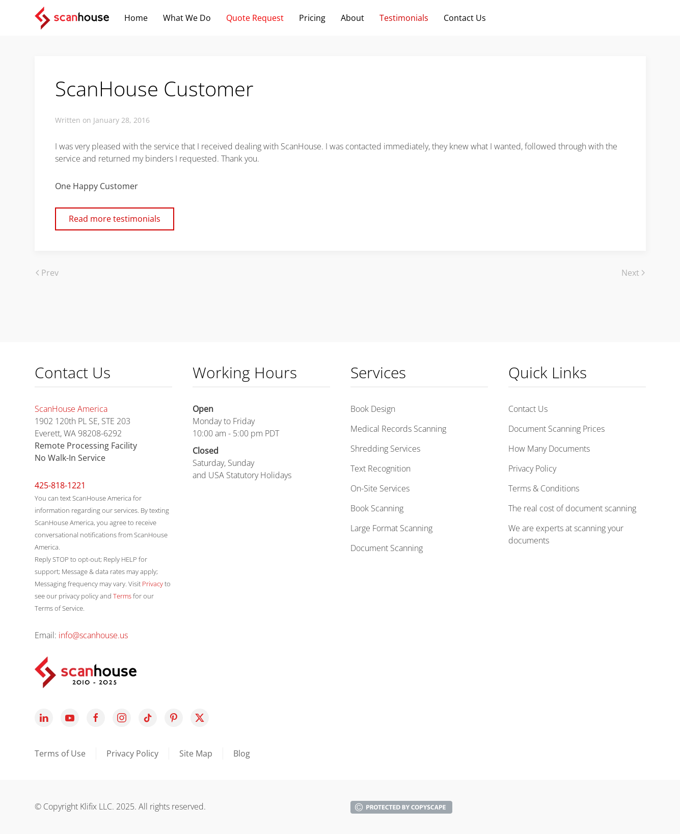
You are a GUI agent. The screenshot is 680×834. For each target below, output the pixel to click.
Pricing (312, 17)
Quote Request (255, 17)
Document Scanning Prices (556, 428)
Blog (241, 753)
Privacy (152, 583)
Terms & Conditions (543, 488)
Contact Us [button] (465, 17)
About (352, 17)
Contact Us (528, 408)
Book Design (372, 408)
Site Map (195, 753)
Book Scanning (376, 508)
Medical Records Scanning (398, 428)
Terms (122, 596)
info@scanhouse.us (93, 635)
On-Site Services (380, 488)
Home (136, 17)
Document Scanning (386, 548)
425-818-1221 (60, 485)
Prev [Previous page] (47, 272)
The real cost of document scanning (572, 508)
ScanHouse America (71, 408)
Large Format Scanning (391, 528)
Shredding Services (385, 448)
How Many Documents (549, 448)
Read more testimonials (114, 218)
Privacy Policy (532, 468)
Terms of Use (60, 753)
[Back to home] (72, 18)
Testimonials (403, 17)
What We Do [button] (187, 17)
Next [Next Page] (633, 272)
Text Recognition (380, 468)
